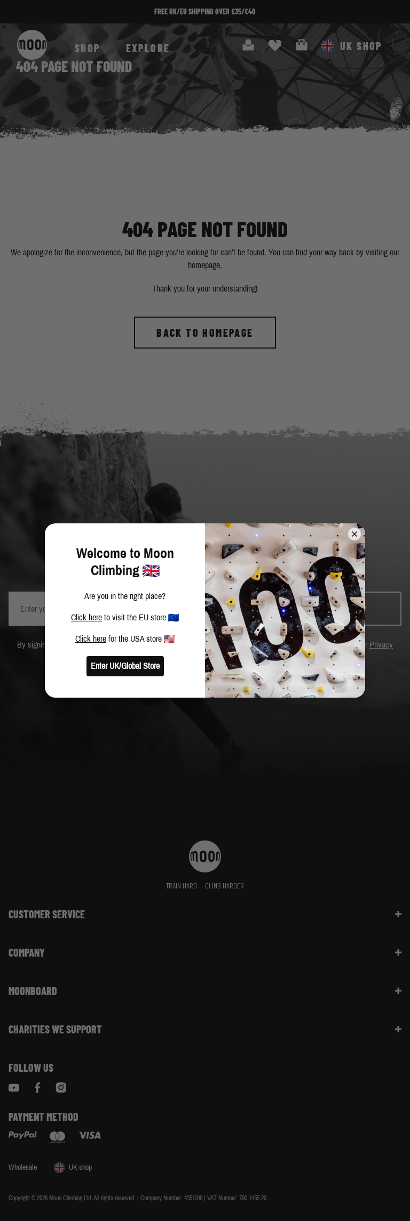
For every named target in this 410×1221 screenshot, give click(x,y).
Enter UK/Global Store (125, 665)
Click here (86, 617)
